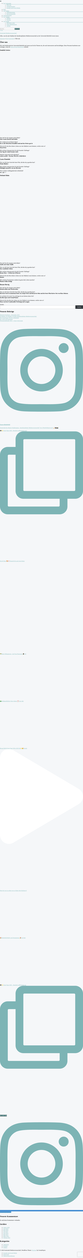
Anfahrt (8, 26)
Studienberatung (10, 12)
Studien (8, 18)
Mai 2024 (5, 1230)
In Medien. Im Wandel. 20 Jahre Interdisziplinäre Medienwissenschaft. (18, 316)
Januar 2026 (6, 1227)
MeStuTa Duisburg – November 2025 (10, 315)
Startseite (2, 38)
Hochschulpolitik (10, 14)
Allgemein (6, 1244)
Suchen (2, 304)
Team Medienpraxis (11, 24)
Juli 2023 (5, 1232)
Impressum (6, 1254)
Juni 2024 (5, 1229)
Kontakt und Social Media (13, 8)
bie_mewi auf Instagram (6, 319)
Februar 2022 (6, 1237)
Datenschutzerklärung (9, 1256)
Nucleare (34, 1250)
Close (1, 30)
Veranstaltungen (7, 15)
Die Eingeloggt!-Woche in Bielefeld (9, 318)
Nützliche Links (10, 23)
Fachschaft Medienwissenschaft (8, 33)
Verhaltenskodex (10, 6)
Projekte (8, 20)
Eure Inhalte (6, 17)
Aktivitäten (6, 11)
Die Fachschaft (7, 3)
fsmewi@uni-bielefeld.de (17, 47)
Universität (6, 21)
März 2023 (6, 1236)
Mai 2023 (5, 1234)
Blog (4, 9)
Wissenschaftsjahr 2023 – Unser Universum (11, 320)
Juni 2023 (5, 1233)
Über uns (8, 5)
